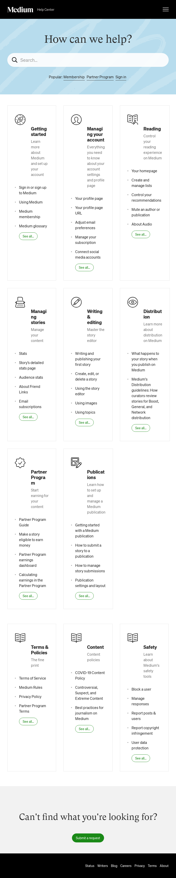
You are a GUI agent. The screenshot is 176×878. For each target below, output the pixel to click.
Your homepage (144, 170)
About (164, 866)
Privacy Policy (30, 696)
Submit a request (88, 838)
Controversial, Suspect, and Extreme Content (89, 693)
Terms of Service (32, 678)
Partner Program (100, 76)
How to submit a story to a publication (88, 551)
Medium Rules (30, 687)
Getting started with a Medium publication (87, 530)
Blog (114, 866)
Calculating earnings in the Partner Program (32, 580)
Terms (152, 866)
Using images (86, 403)
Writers (102, 866)
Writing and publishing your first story (88, 359)
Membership (74, 76)
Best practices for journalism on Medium (89, 713)
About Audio (142, 224)
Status (89, 866)
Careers (126, 866)
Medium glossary (33, 225)
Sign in (121, 76)
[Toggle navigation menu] (165, 9)
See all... (28, 236)
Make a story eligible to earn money (31, 540)
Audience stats (31, 377)
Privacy (140, 866)
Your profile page (89, 198)
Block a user (141, 689)
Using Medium (31, 202)
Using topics (85, 412)
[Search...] (88, 60)
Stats (23, 353)
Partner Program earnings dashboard (32, 560)
